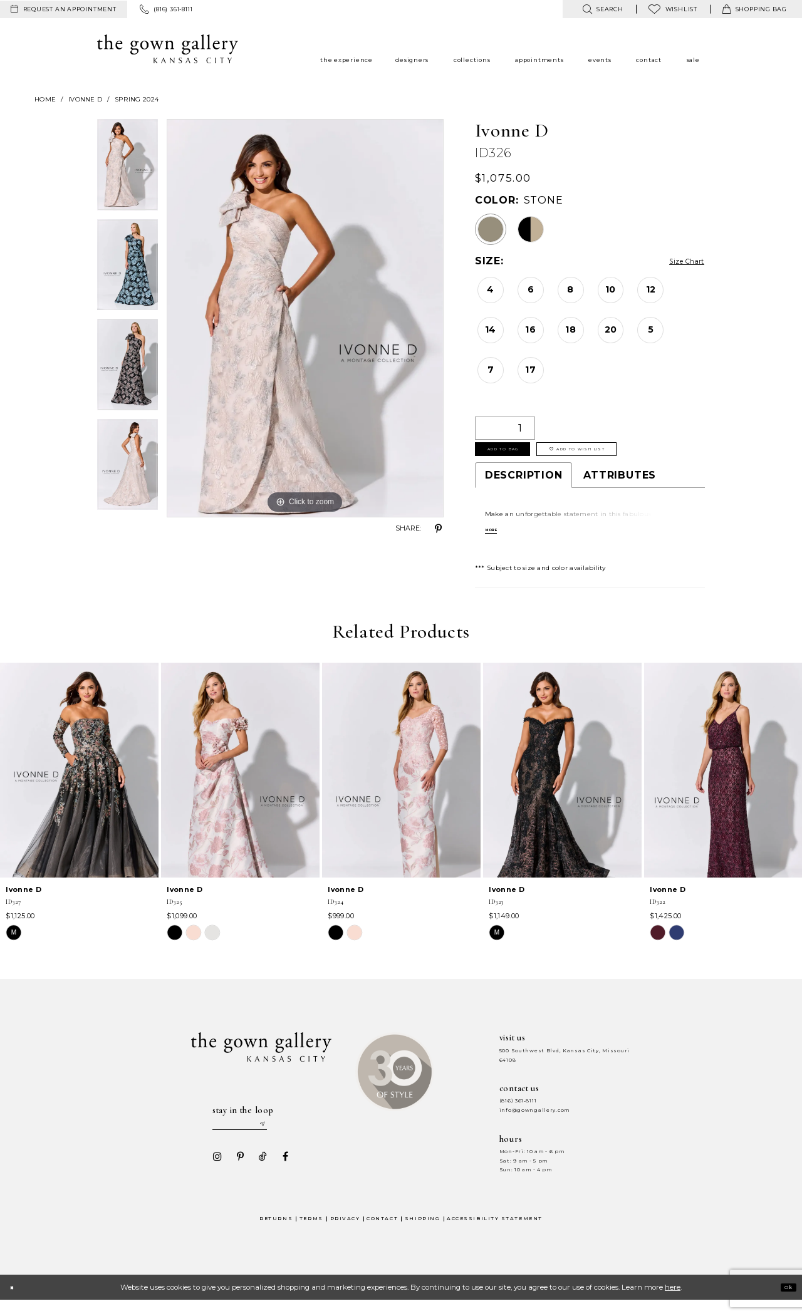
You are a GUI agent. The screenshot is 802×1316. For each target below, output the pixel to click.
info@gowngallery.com (534, 1120)
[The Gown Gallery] (167, 48)
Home (45, 99)
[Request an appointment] (63, 9)
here (672, 1303)
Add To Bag (519, 455)
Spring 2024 (137, 99)
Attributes (619, 485)
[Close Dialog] (15, 1303)
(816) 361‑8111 (518, 1111)
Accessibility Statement (495, 1235)
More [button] (496, 541)
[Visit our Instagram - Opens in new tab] (214, 1173)
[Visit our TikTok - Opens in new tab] (259, 1173)
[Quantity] (505, 428)
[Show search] (602, 9)
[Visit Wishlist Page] (673, 9)
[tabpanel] (127, 169)
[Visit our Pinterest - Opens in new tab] (236, 1173)
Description (523, 485)
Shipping (422, 1235)
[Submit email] (286, 1137)
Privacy (345, 1235)
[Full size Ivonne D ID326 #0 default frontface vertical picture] (305, 318)
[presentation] (79, 780)
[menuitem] (63, 9)
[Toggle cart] (754, 9)
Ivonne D (85, 99)
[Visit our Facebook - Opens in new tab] (281, 1173)
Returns (276, 1235)
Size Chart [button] (676, 261)
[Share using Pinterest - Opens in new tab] (439, 529)
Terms (311, 1235)
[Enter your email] (251, 1137)
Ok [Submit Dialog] (784, 1303)
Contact (382, 1235)
